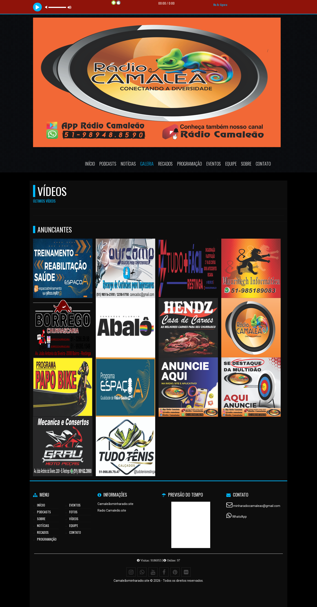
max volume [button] (70, 7)
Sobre (246, 163)
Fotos (73, 511)
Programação (189, 163)
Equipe (231, 163)
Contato (263, 163)
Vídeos (73, 518)
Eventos (213, 163)
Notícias (128, 163)
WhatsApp (239, 516)
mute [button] (47, 7)
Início (90, 163)
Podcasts (107, 163)
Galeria (147, 163)
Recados (165, 163)
